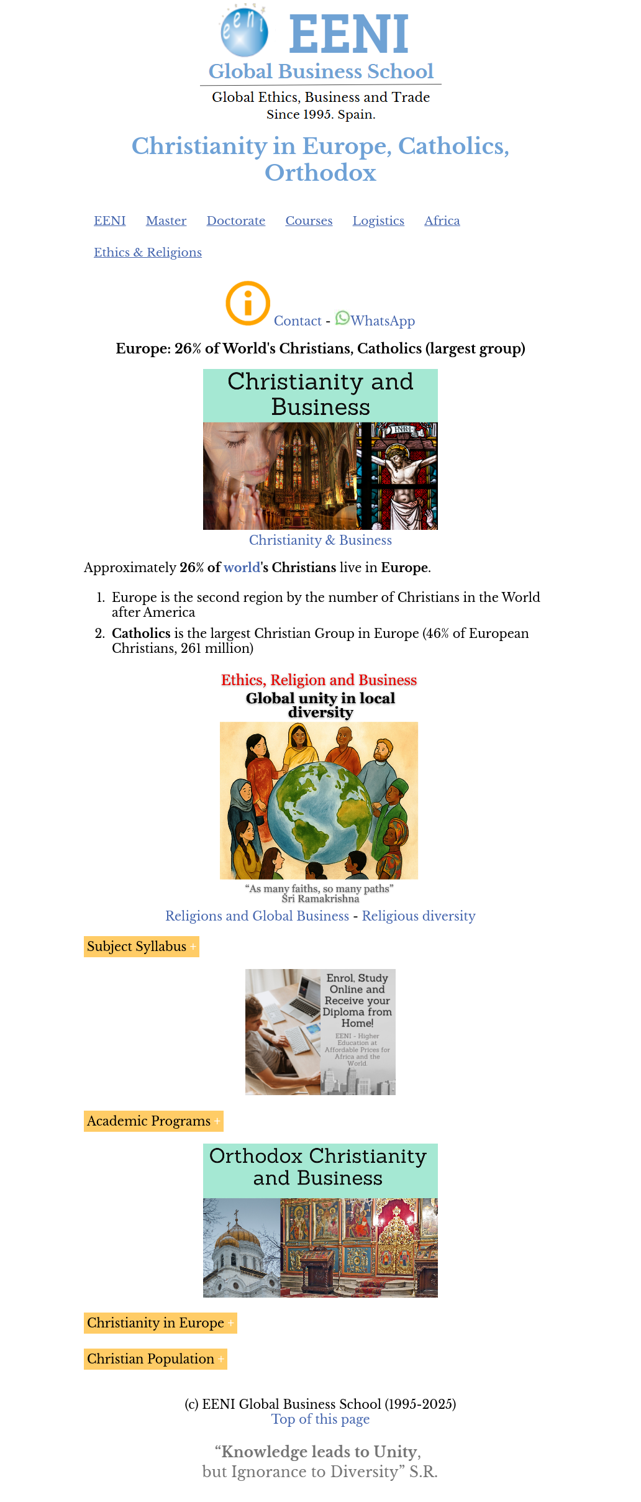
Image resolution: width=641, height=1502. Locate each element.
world (242, 567)
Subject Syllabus (136, 946)
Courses (308, 221)
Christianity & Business (320, 540)
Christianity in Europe (155, 1323)
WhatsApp (375, 321)
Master (166, 221)
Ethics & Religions (148, 252)
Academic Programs (149, 1121)
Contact (298, 321)
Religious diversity (418, 916)
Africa (442, 221)
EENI (110, 221)
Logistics (379, 221)
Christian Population (150, 1359)
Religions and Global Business (257, 916)
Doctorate (235, 221)
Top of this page (320, 1419)
